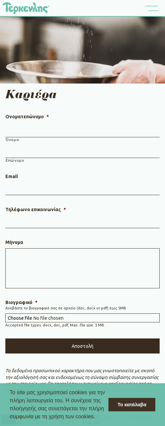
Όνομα (12, 139)
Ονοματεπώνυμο (27, 116)
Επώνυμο (15, 160)
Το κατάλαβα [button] (131, 404)
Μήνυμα (14, 242)
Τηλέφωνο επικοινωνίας (35, 209)
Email (11, 176)
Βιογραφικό (21, 302)
